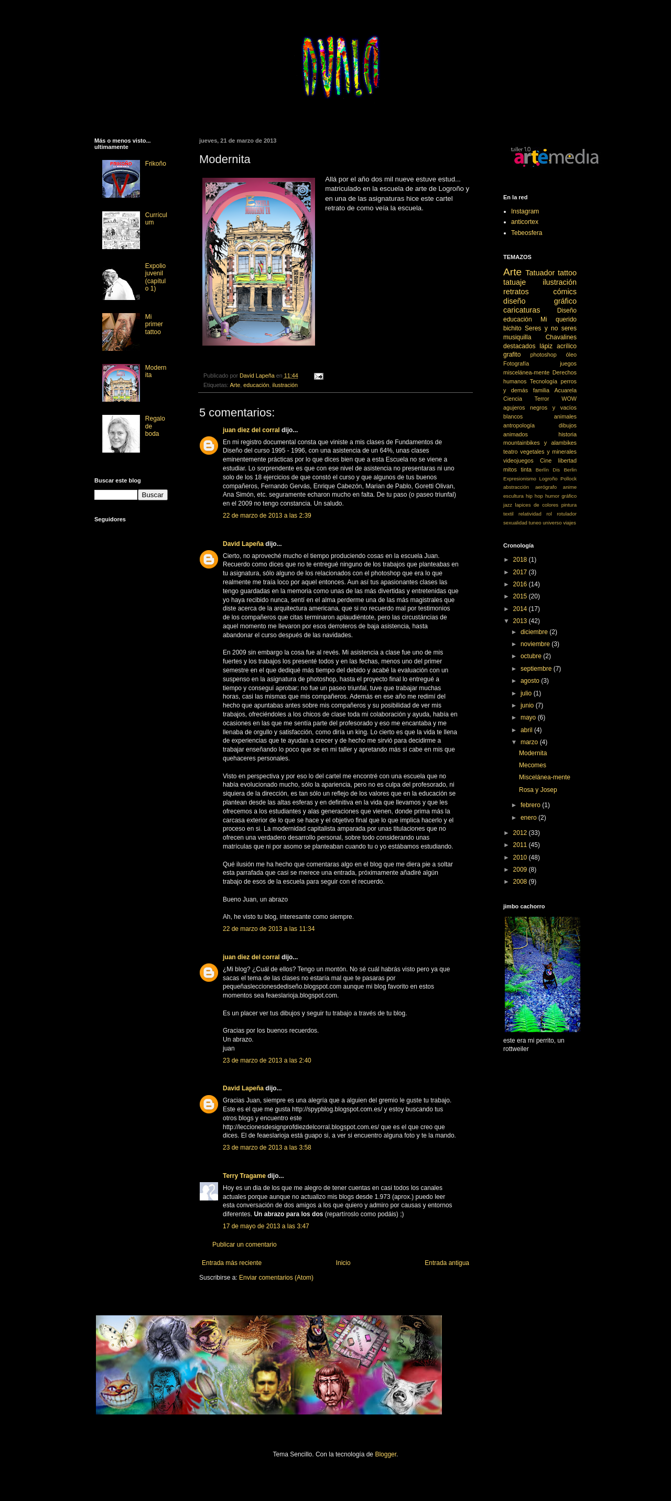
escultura (513, 496)
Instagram (525, 211)
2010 (521, 857)
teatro (510, 451)
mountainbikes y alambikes (540, 442)
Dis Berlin (565, 470)
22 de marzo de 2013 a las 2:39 (267, 515)
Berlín (542, 470)
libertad (567, 460)
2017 (521, 572)
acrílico (567, 346)
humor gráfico (561, 496)
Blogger (385, 1454)
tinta (526, 469)
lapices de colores (537, 505)
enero (529, 817)
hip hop (534, 496)
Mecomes (532, 765)
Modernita (533, 753)
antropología (519, 425)
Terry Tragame (244, 1176)
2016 (521, 584)
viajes (569, 523)
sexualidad (515, 523)
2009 (521, 869)
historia (567, 434)
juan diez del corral (251, 430)
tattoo (567, 273)
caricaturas (521, 310)
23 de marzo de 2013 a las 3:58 (267, 1147)
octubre (532, 656)
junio (528, 705)
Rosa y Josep (538, 790)
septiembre (537, 668)
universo (552, 523)
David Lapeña (243, 544)
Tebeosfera (526, 233)
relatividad (530, 514)
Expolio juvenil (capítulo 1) (155, 277)
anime (570, 487)
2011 (521, 845)
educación (256, 385)
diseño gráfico (540, 301)
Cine (545, 460)
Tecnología (543, 381)
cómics (565, 291)
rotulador (567, 514)
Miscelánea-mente (544, 777)
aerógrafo (546, 487)
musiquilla (517, 337)
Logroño (548, 478)
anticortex (524, 222)
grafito (512, 354)
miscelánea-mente (526, 372)
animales (565, 416)
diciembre (535, 632)
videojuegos (518, 460)
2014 (521, 609)
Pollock (568, 478)
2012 (521, 833)
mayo (529, 717)
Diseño (567, 310)
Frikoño (155, 163)
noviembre (536, 644)
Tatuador (540, 273)
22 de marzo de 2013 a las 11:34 (269, 928)
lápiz (546, 346)
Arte (235, 385)
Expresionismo (519, 478)
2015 (521, 596)
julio (527, 693)
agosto (531, 680)
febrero (531, 805)
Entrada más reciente (232, 1263)
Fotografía (516, 363)
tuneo (535, 523)
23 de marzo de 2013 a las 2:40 (267, 1060)
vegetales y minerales (548, 451)
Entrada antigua (447, 1263)
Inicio (343, 1263)
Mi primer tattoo (154, 324)
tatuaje (514, 282)
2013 (521, 621)
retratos (516, 291)
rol (549, 514)
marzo (530, 742)
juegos (568, 363)
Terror (542, 398)
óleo (571, 354)
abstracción (516, 487)
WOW (569, 398)
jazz (507, 505)
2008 (521, 881)
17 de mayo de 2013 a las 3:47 (266, 1226)
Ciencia (512, 398)
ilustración (285, 385)
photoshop (543, 354)
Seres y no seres (551, 328)
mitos (510, 469)
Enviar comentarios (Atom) (276, 1277)
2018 (521, 559)
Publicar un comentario (244, 1244)
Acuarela (565, 390)
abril (527, 730)
